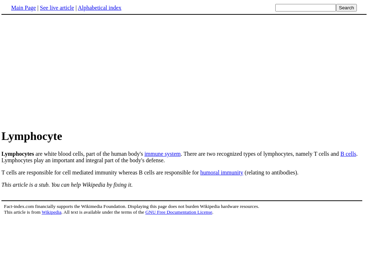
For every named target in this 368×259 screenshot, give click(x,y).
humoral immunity (221, 172)
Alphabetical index (99, 8)
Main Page (23, 8)
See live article (57, 8)
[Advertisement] (184, 71)
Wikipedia (51, 212)
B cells (348, 154)
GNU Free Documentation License (178, 212)
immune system (162, 154)
